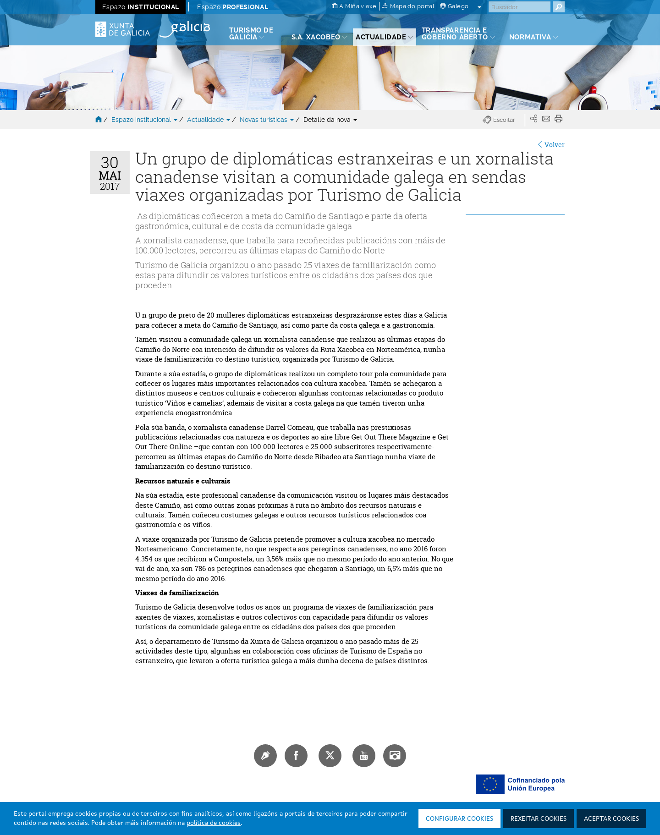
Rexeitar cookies (538, 819)
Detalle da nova (330, 119)
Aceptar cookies (611, 819)
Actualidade (209, 119)
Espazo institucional (145, 119)
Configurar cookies (459, 819)
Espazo (140, 7)
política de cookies (214, 823)
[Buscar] (519, 6)
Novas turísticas (268, 119)
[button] (504, 120)
